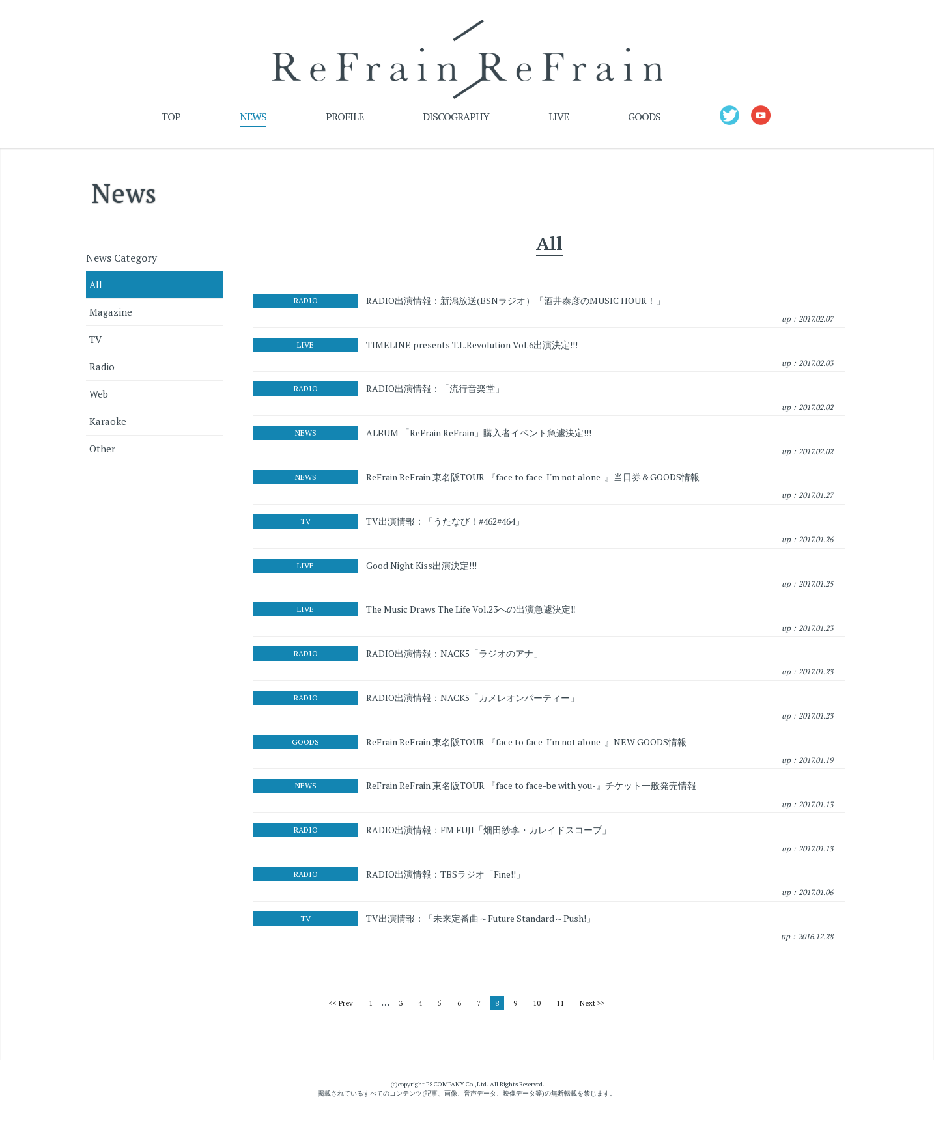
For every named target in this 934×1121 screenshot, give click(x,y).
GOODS (644, 120)
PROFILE (344, 120)
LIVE (558, 120)
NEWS (253, 120)
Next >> (592, 1006)
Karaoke (107, 424)
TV (95, 342)
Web (98, 397)
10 (537, 1006)
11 (560, 1006)
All (95, 287)
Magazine (110, 315)
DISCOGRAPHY (456, 120)
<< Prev (341, 1006)
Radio (102, 369)
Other (102, 451)
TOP (170, 120)
